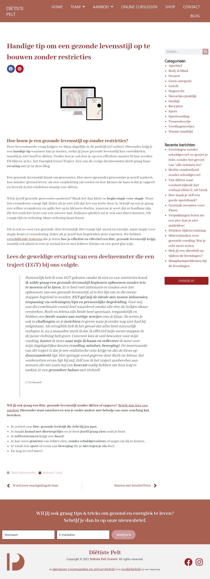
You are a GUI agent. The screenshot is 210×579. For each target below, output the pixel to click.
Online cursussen (139, 6)
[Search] (205, 52)
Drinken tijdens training (187, 230)
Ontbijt (174, 101)
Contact (191, 6)
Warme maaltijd (181, 131)
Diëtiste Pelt (105, 552)
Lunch (173, 86)
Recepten (176, 106)
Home (57, 6)
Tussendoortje (180, 121)
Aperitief (175, 66)
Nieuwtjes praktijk (182, 96)
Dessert (174, 76)
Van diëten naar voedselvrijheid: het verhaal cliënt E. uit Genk (188, 185)
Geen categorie (180, 81)
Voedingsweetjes (181, 126)
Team (78, 7)
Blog (195, 15)
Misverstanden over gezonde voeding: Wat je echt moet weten (187, 240)
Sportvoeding (179, 116)
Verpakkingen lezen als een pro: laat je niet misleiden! (186, 220)
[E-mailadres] (83, 534)
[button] (11, 69)
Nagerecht (176, 91)
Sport (173, 111)
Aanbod (103, 7)
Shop (170, 6)
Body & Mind (178, 71)
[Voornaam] (28, 534)
